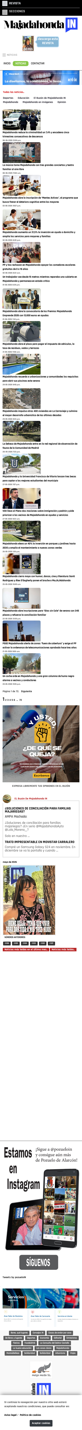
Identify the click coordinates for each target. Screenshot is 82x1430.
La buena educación (22, 1348)
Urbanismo (60, 1353)
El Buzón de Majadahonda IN (50, 98)
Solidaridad (29, 1353)
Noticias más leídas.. (63, 949)
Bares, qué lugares (19, 1333)
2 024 (25, 943)
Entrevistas (71, 1338)
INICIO (6, 63)
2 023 (34, 943)
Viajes (73, 1353)
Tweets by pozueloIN (14, 1277)
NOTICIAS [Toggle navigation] (9, 55)
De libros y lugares (13, 1338)
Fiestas (16, 1343)
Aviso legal (10, 1415)
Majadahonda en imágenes (38, 102)
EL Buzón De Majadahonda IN (31, 798)
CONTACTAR (37, 63)
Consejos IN (38, 1333)
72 (20, 700)
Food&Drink (30, 1343)
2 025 (16, 943)
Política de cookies (30, 1415)
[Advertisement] (41, 1046)
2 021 (51, 943)
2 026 (7, 943)
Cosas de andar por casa (59, 1333)
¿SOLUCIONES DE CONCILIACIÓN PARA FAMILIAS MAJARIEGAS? (38, 810)
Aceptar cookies (41, 1423)
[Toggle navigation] (11, 3)
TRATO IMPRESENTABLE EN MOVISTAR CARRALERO (39, 842)
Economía (44, 1338)
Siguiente (26, 691)
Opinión (61, 102)
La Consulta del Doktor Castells (54, 1343)
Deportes (8, 98)
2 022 (43, 943)
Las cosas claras (43, 1348)
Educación (23, 98)
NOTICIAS (20, 63)
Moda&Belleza (12, 1353)
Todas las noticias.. (13, 92)
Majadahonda (10, 102)
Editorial (58, 1338)
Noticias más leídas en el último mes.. (25, 949)
